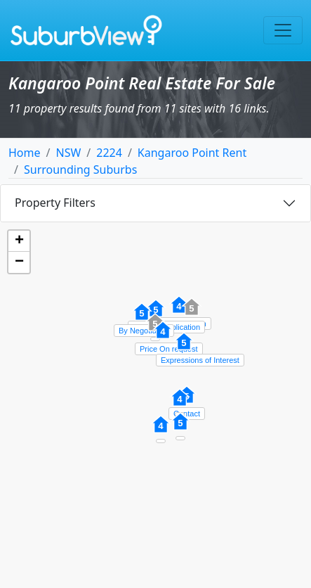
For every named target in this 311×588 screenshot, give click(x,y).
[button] (184, 348)
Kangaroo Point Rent (192, 152)
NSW (68, 152)
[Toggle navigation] (283, 30)
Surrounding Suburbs (80, 169)
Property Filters (55, 202)
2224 (109, 152)
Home (24, 152)
